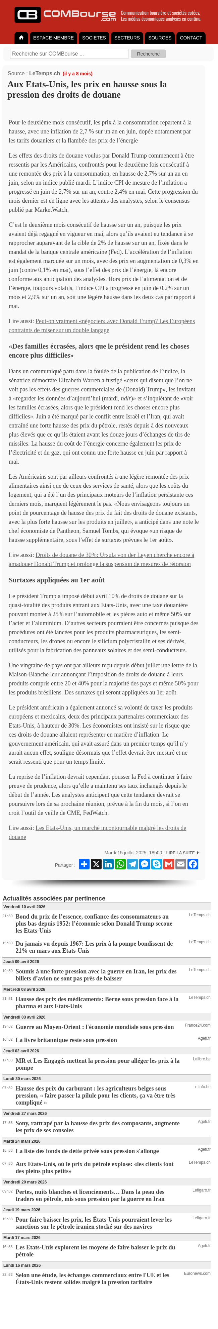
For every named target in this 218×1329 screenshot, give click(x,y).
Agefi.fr (204, 1038)
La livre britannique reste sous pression (66, 1040)
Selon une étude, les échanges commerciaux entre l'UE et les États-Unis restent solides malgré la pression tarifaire (92, 1279)
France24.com (198, 1025)
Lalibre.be (202, 1059)
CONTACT (191, 37)
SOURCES (159, 37)
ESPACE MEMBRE (53, 37)
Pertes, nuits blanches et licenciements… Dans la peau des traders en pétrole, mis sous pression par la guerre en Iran (90, 1195)
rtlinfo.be (203, 1086)
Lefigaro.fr (202, 1190)
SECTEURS (127, 37)
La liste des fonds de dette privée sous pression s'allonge (87, 1151)
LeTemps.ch (44, 73)
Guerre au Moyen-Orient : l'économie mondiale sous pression (95, 1027)
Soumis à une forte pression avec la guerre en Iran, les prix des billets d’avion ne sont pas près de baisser (96, 975)
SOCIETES (94, 37)
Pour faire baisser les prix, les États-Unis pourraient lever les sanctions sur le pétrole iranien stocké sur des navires (94, 1223)
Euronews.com (197, 1273)
